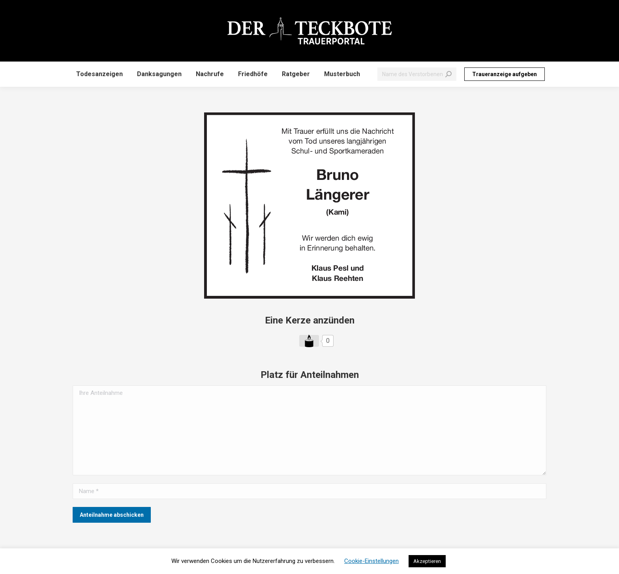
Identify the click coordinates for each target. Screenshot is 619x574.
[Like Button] (309, 341)
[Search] (416, 74)
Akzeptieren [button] (427, 561)
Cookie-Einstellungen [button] (371, 561)
